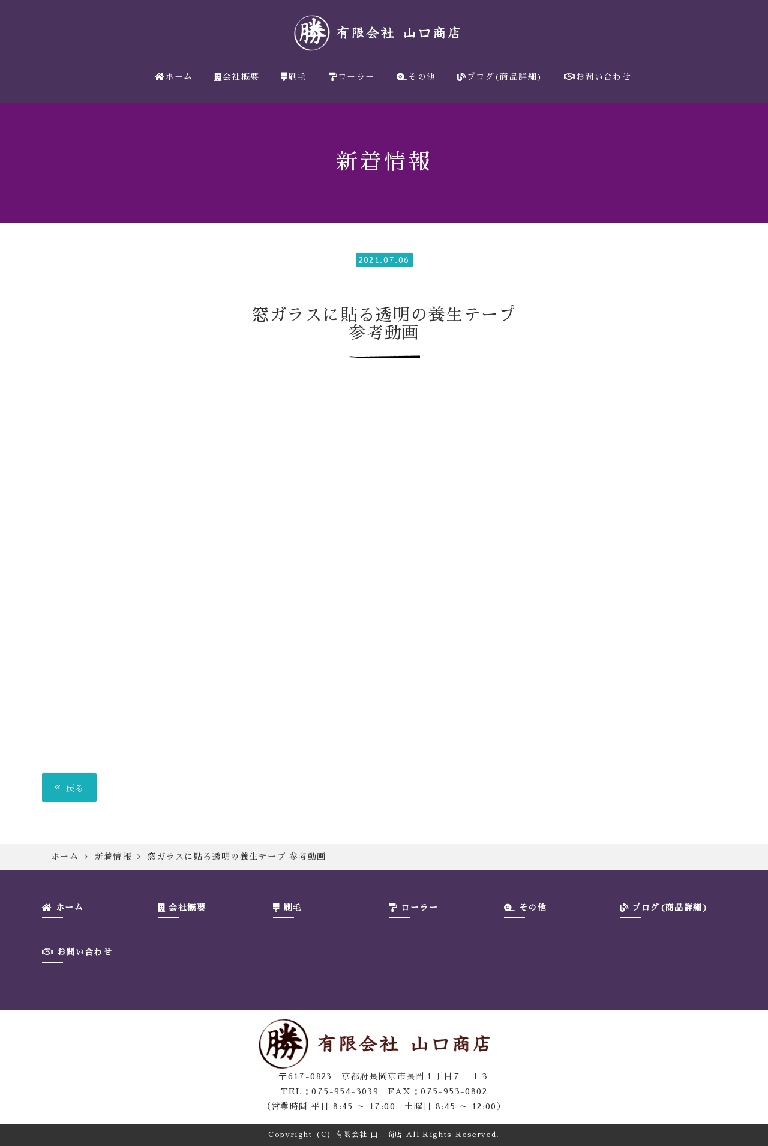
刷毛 (294, 77)
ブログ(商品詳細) (499, 77)
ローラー (352, 77)
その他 (416, 77)
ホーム (174, 77)
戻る (69, 787)
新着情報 (113, 856)
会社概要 (236, 77)
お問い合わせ (597, 77)
